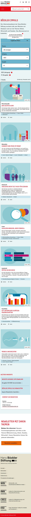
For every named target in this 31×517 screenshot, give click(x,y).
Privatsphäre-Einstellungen (7, 478)
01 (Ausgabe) (6, 75)
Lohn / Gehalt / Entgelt (8, 155)
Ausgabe (15, 64)
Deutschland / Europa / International (11, 238)
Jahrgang (15, 56)
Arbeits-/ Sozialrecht (7, 196)
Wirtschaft (5, 114)
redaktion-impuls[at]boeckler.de (10, 406)
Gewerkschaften (6, 321)
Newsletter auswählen (11, 443)
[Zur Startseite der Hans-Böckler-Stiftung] (5, 4)
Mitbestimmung (16, 321)
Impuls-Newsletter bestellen (10, 392)
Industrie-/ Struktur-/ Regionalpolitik (11, 360)
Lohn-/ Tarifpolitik (19, 155)
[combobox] (19, 9)
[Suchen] (28, 9)
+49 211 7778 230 (7, 402)
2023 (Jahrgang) (6, 72)
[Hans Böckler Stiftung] (9, 463)
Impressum (3, 473)
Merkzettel (3, 470)
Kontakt (2, 468)
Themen (15, 48)
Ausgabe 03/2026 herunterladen (12, 383)
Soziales (23, 279)
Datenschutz (4, 475)
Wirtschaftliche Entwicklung (9, 113)
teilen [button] (10, 117)
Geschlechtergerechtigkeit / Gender (11, 279)
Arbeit (26, 155)
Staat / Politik (20, 113)
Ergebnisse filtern (15, 40)
